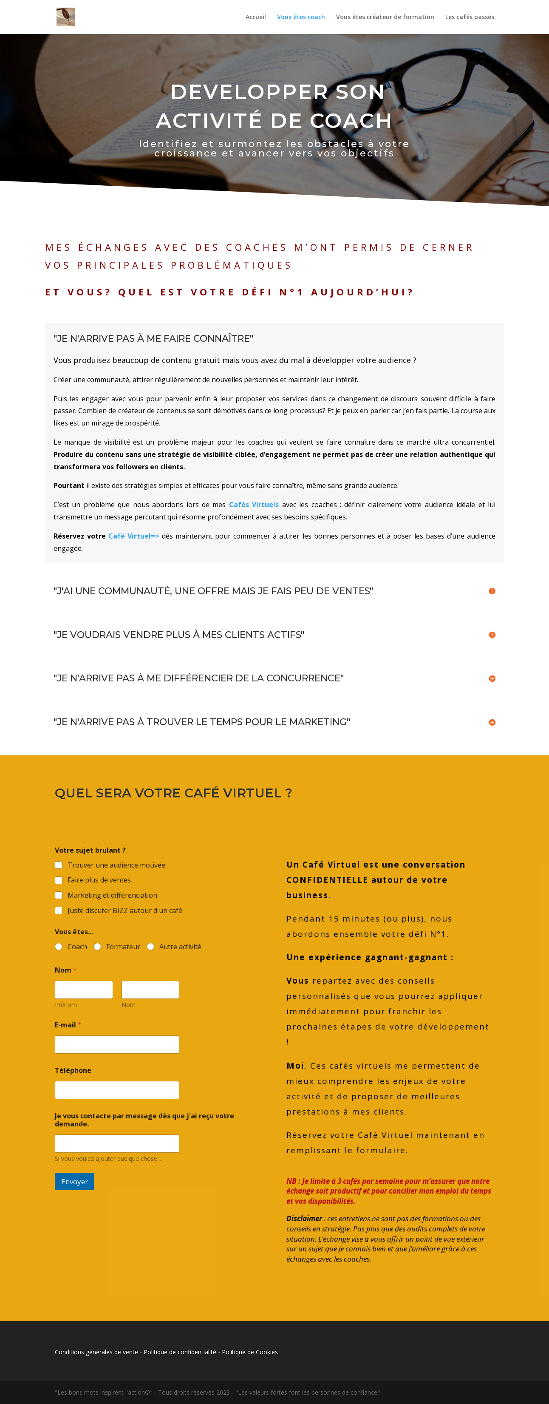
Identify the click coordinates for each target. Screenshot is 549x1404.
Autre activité (180, 946)
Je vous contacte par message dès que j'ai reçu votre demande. (144, 1120)
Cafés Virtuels (254, 504)
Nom (129, 1004)
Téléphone (73, 1070)
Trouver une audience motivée (116, 865)
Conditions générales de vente (96, 1352)
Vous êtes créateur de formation (385, 17)
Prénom (66, 1004)
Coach (77, 946)
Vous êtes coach (301, 17)
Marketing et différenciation (112, 895)
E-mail (68, 1025)
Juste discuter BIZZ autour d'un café (125, 910)
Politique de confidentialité (180, 1352)
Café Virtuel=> (133, 536)
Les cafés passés (469, 17)
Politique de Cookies (250, 1352)
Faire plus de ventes (99, 880)
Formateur (123, 946)
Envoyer (74, 1181)
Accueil (256, 17)
